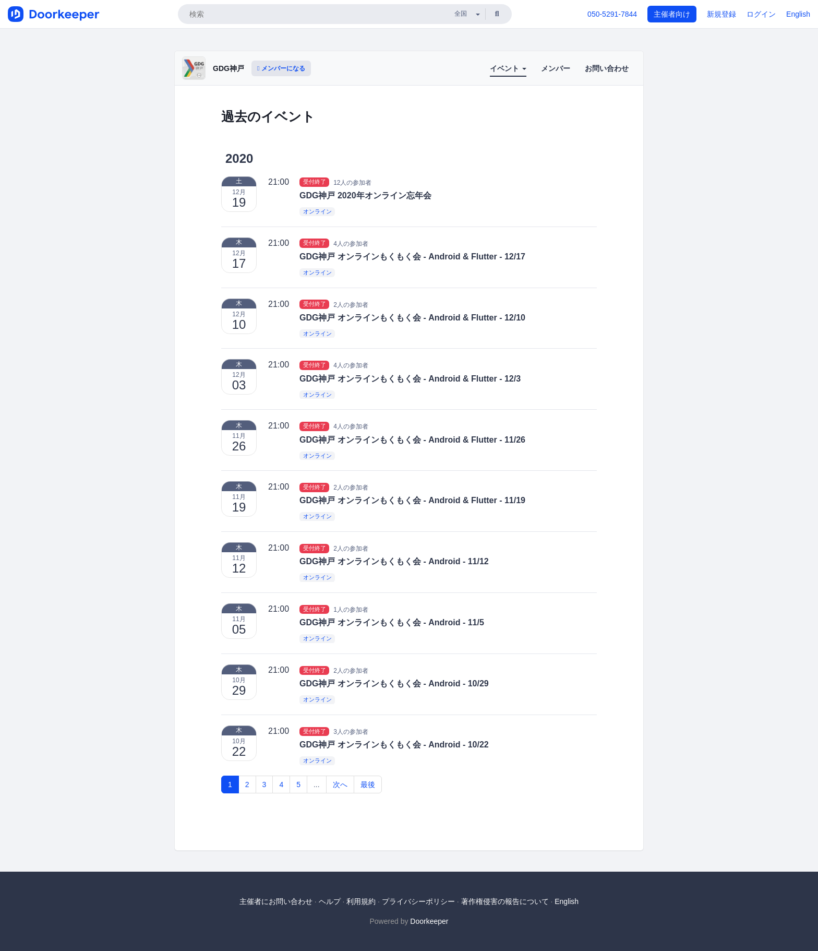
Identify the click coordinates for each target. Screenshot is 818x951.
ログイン (761, 14)
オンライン (317, 211)
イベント (508, 68)
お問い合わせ (607, 68)
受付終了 (314, 182)
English (798, 14)
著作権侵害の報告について (505, 901)
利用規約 (361, 901)
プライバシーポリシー (418, 901)
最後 (367, 784)
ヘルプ (330, 901)
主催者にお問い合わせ (275, 901)
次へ (340, 784)
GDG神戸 (228, 68)
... (317, 784)
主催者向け (672, 14)
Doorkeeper (429, 921)
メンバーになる (281, 68)
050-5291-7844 (612, 14)
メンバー (555, 68)
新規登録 (721, 14)
